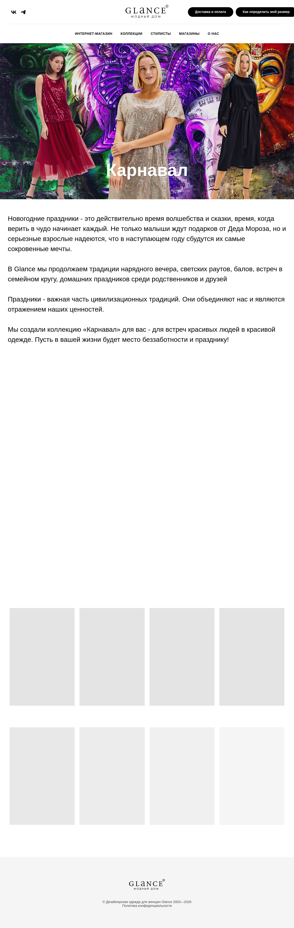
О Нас (213, 34)
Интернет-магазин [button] (93, 34)
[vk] (14, 12)
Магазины (189, 34)
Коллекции (131, 34)
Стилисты (161, 34)
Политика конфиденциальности (147, 906)
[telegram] (23, 12)
